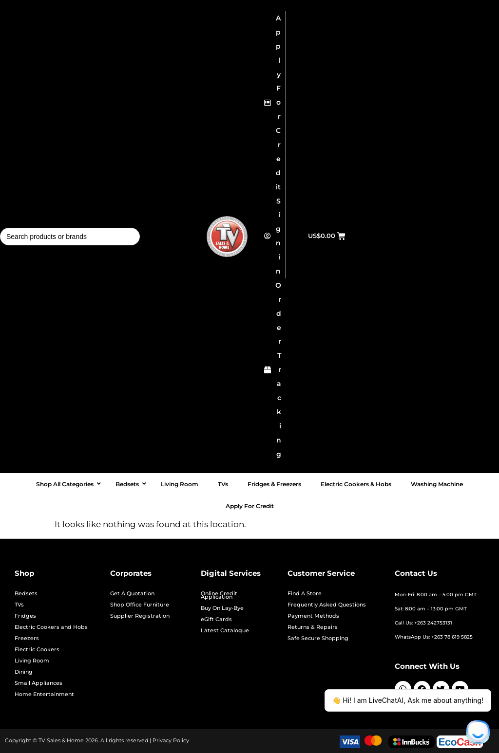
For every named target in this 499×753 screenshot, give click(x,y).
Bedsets (26, 593)
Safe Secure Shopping (318, 638)
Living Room (32, 661)
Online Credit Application (219, 595)
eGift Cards (216, 619)
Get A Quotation (132, 593)
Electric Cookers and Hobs (51, 627)
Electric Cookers (37, 649)
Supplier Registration (140, 616)
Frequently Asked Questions (327, 605)
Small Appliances (38, 683)
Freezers (27, 638)
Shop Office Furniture (139, 605)
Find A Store (305, 593)
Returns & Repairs (313, 627)
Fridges (25, 616)
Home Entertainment (44, 694)
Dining (24, 672)
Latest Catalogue (225, 630)
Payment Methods (313, 616)
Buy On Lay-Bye (222, 608)
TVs (19, 605)
